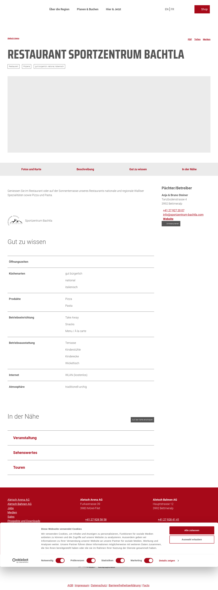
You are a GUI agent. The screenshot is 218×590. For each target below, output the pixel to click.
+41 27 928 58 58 (96, 519)
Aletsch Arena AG (19, 499)
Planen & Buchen (87, 8)
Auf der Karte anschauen (142, 420)
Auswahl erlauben (192, 562)
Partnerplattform (18, 525)
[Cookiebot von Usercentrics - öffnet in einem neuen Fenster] (20, 583)
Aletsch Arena (13, 38)
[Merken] (206, 38)
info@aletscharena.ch (99, 526)
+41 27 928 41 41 (168, 519)
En (167, 8)
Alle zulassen (191, 553)
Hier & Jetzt (113, 8)
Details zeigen (167, 583)
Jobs (11, 508)
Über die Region (59, 8)
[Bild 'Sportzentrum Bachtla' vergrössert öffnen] (15, 220)
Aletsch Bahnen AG (20, 504)
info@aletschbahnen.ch (172, 526)
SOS (10, 529)
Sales (11, 516)
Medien (12, 512)
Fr (173, 8)
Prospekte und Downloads (24, 521)
